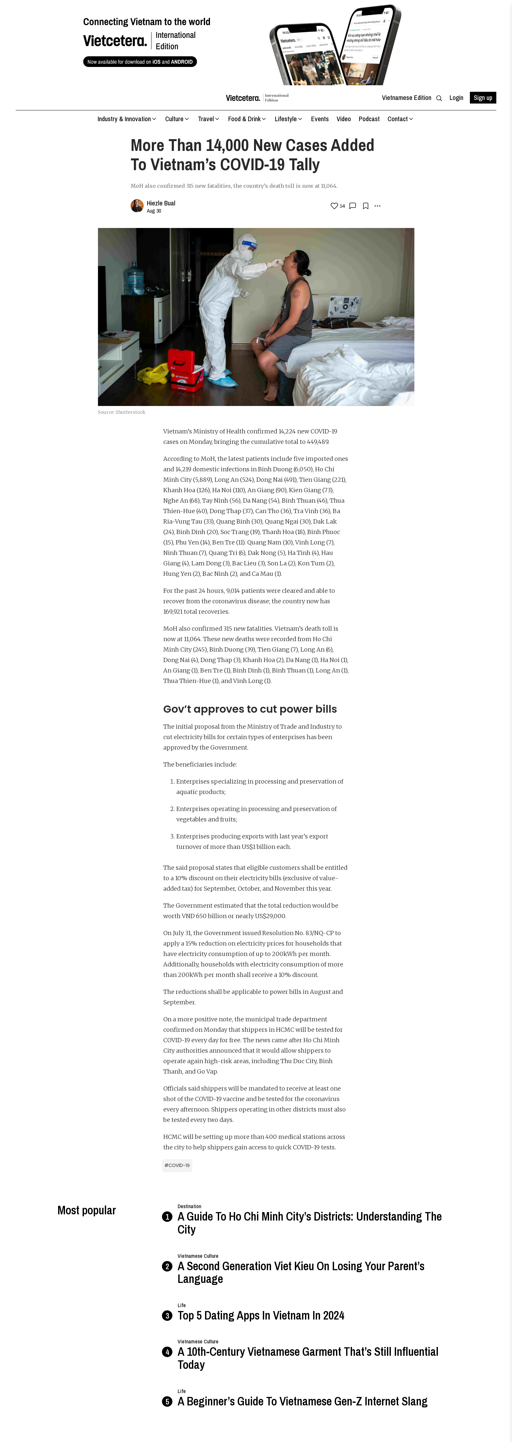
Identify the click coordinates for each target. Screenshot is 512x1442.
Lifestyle (289, 118)
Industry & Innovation (127, 118)
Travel (209, 118)
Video (344, 118)
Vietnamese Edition (406, 97)
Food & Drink (247, 118)
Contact (401, 118)
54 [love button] (337, 206)
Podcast (369, 118)
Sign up (483, 97)
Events (320, 118)
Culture (177, 118)
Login (456, 97)
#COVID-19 (177, 1165)
